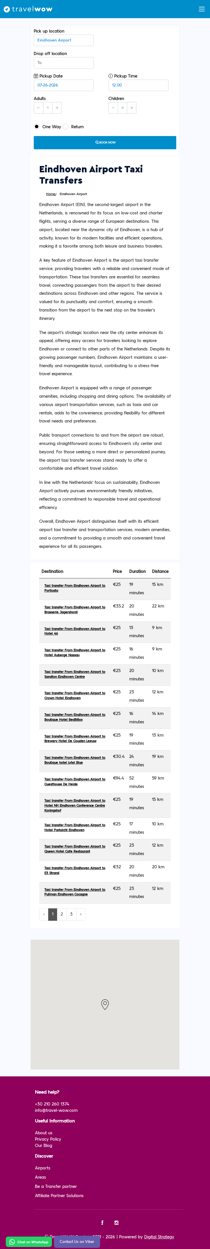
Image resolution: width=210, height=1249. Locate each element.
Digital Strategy (159, 1237)
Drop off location (64, 60)
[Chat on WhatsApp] (29, 1241)
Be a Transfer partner (56, 1186)
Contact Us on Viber (77, 1242)
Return (73, 126)
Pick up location (64, 37)
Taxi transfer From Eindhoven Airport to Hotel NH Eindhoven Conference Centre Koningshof (74, 805)
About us (43, 1133)
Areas (40, 1177)
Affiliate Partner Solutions (59, 1195)
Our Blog (43, 1145)
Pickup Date (64, 82)
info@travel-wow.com (56, 1110)
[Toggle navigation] (202, 9)
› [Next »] (81, 914)
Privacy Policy (48, 1139)
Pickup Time (138, 82)
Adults (48, 105)
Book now (105, 142)
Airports (42, 1168)
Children (122, 105)
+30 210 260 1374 (52, 1104)
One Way (47, 126)
